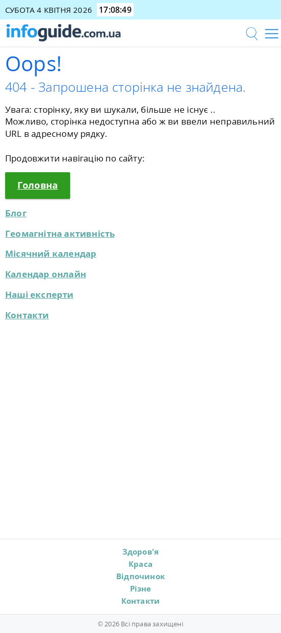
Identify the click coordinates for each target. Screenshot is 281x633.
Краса (140, 564)
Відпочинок (140, 576)
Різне (141, 588)
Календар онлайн (45, 274)
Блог (16, 213)
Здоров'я (140, 551)
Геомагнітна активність (60, 233)
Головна (37, 185)
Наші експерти (39, 294)
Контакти (27, 315)
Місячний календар (50, 253)
